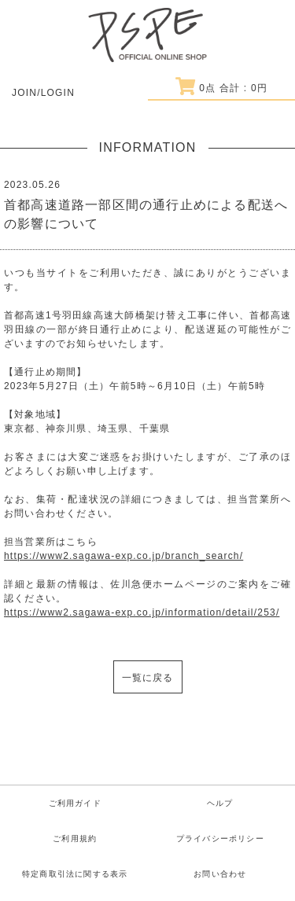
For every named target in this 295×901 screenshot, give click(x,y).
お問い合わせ (220, 874)
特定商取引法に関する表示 (74, 874)
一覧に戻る (148, 677)
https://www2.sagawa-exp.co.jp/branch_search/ (123, 555)
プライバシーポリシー (220, 838)
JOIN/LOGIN (43, 92)
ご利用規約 (75, 838)
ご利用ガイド (75, 803)
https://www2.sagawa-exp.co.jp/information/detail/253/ (141, 612)
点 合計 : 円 (221, 88)
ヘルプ (220, 803)
